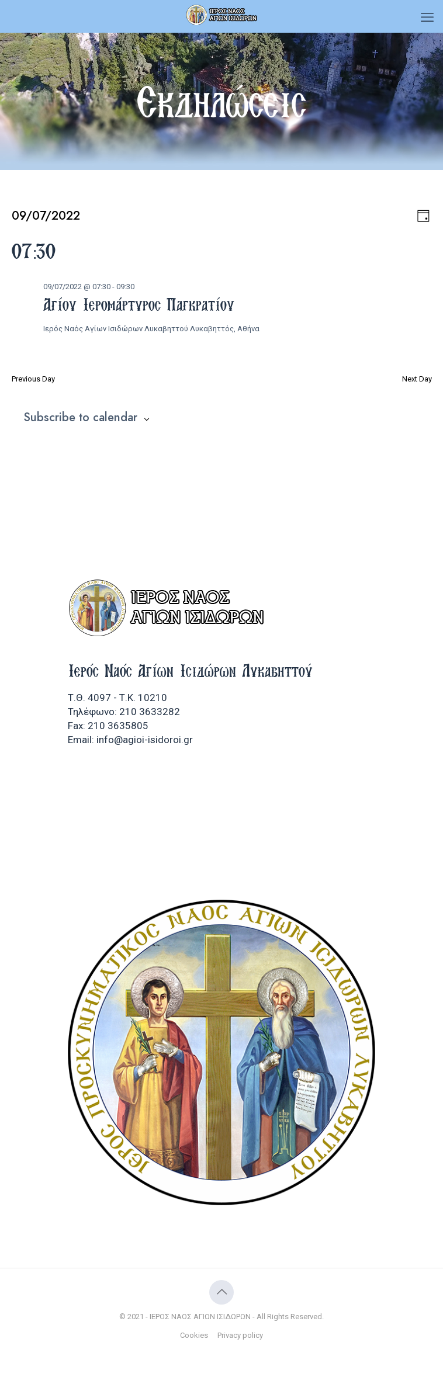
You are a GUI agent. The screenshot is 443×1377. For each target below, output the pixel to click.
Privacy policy (240, 1335)
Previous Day (33, 378)
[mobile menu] (427, 17)
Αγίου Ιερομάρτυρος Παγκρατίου (138, 304)
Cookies (194, 1335)
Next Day (417, 378)
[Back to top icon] (221, 1292)
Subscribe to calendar (80, 418)
